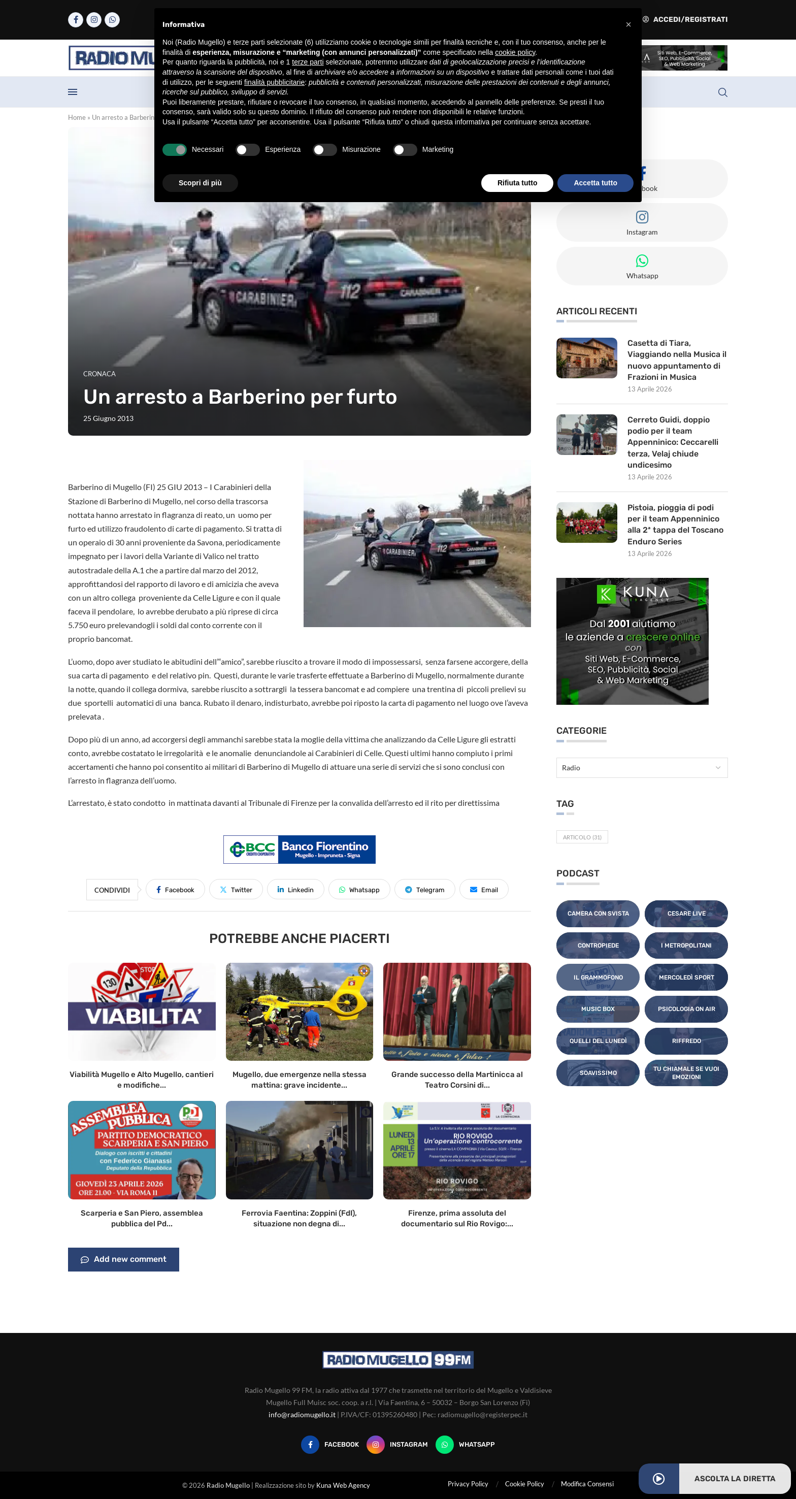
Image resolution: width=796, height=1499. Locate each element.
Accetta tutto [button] (595, 183)
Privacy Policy (468, 1484)
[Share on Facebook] (175, 889)
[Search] (723, 92)
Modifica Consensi (587, 1484)
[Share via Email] (484, 889)
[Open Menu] (72, 91)
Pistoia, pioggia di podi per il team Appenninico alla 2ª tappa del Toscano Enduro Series (675, 525)
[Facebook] (75, 19)
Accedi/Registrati (685, 19)
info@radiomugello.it (302, 1414)
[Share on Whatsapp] (359, 889)
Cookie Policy (524, 1484)
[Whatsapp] (112, 19)
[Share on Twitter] (236, 889)
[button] (628, 24)
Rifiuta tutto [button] (518, 183)
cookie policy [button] (515, 52)
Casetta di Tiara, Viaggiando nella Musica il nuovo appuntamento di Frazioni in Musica (677, 360)
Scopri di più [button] (200, 183)
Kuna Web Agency (343, 1485)
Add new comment (124, 1260)
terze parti (307, 62)
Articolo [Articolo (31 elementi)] (582, 838)
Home (77, 117)
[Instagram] (94, 19)
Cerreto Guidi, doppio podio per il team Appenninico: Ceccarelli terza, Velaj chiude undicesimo (672, 442)
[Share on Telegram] (424, 889)
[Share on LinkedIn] (295, 889)
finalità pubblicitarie (274, 82)
